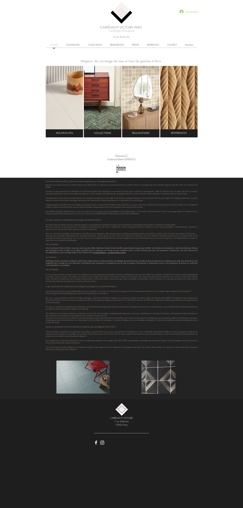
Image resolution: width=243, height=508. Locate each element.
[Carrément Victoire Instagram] (102, 442)
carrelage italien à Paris (116, 252)
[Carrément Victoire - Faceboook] (96, 442)
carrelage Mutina (99, 252)
